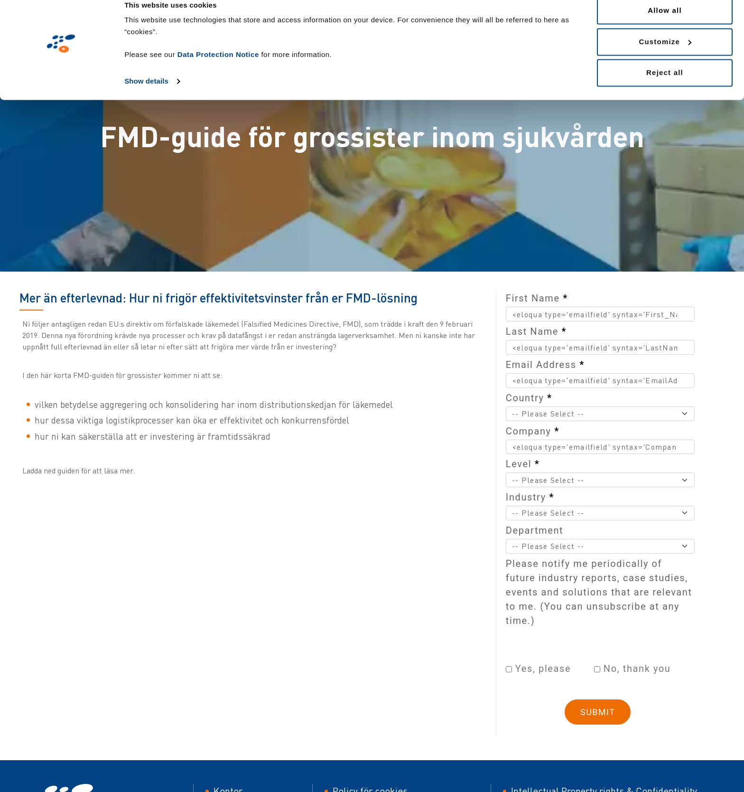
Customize (665, 56)
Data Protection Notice (218, 69)
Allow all (665, 25)
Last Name (536, 331)
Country (529, 398)
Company (532, 431)
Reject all (664, 87)
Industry (530, 497)
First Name (537, 298)
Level (523, 464)
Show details (146, 96)
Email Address (545, 364)
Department (534, 530)
